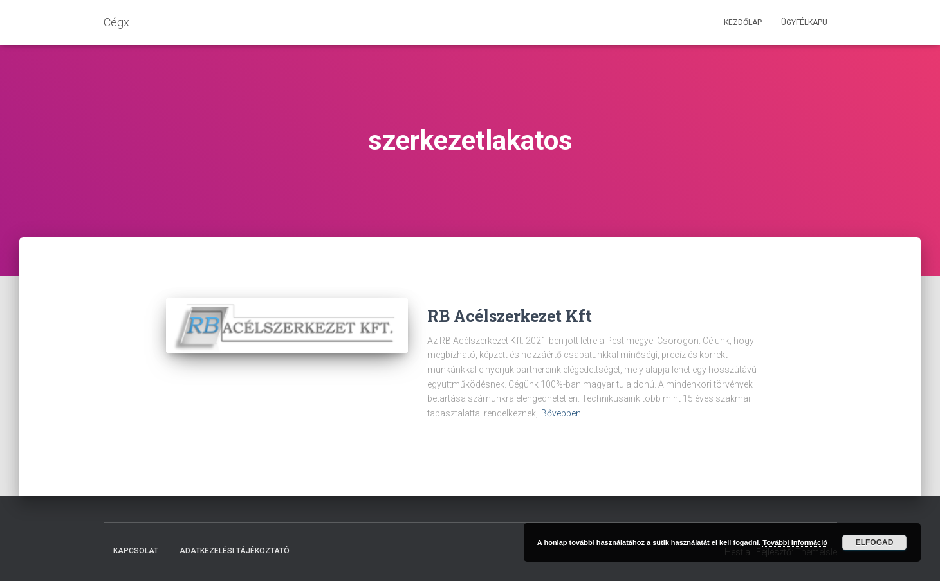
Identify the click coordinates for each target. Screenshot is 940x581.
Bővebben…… (567, 413)
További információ (794, 542)
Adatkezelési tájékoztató (235, 550)
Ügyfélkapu (804, 22)
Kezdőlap (743, 22)
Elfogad (875, 542)
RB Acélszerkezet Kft (509, 315)
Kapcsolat (135, 550)
